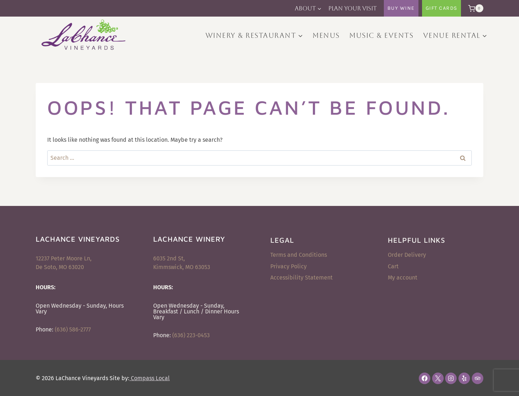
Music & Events (381, 35)
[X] (438, 378)
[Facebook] (424, 378)
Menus (326, 35)
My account (402, 277)
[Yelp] (464, 378)
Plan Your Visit (352, 8)
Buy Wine (401, 8)
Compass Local (149, 378)
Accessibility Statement (301, 277)
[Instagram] (451, 378)
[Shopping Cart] (474, 8)
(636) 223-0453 (191, 335)
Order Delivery (407, 254)
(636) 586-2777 (73, 329)
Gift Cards (441, 8)
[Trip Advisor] (477, 378)
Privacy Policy (288, 266)
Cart (393, 266)
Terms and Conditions (298, 254)
